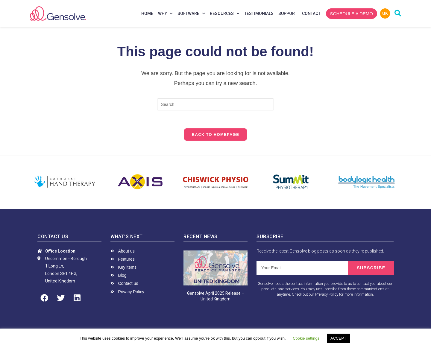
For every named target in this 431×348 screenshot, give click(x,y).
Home (147, 13)
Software (191, 13)
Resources (224, 13)
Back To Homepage (215, 134)
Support (287, 13)
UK (385, 13)
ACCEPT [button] (338, 338)
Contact (311, 13)
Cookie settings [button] (306, 338)
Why (165, 13)
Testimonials (259, 13)
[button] (351, 13)
